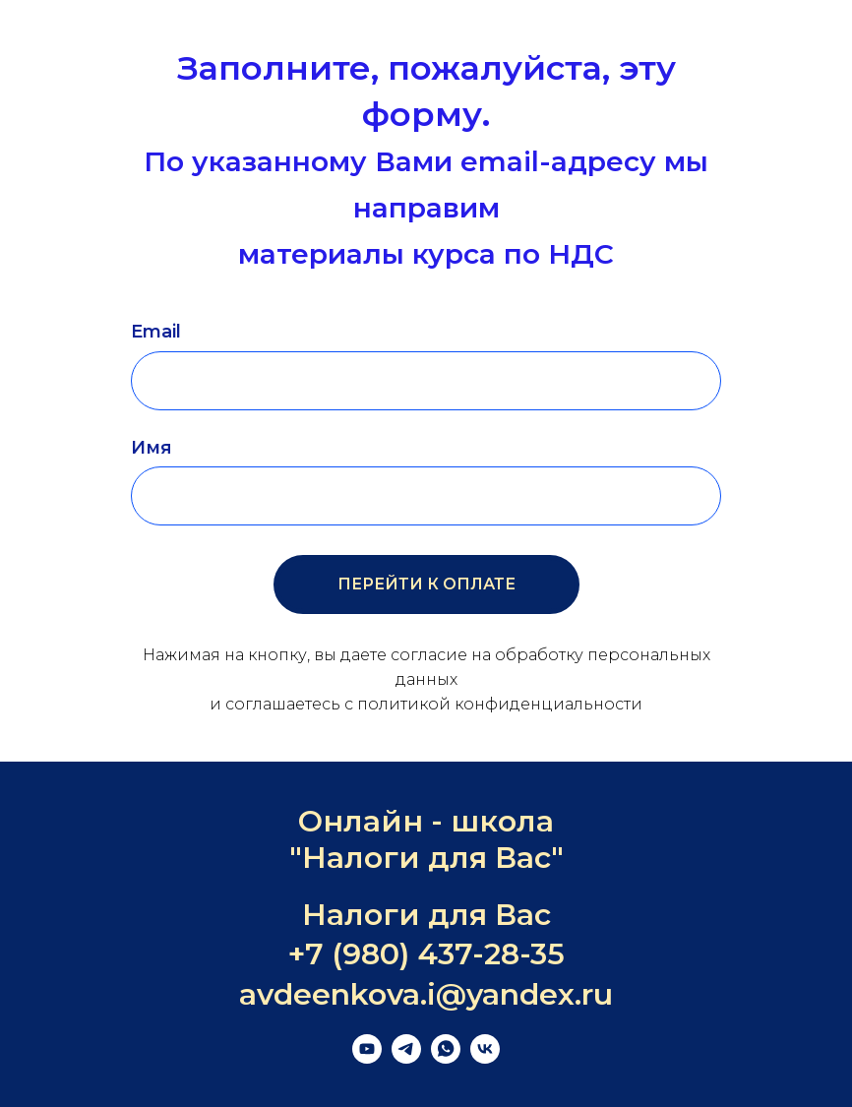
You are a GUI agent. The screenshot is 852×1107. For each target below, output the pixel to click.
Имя (151, 448)
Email (156, 331)
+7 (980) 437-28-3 (417, 954)
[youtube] (367, 1058)
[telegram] (406, 1058)
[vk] (485, 1058)
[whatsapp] (445, 1058)
